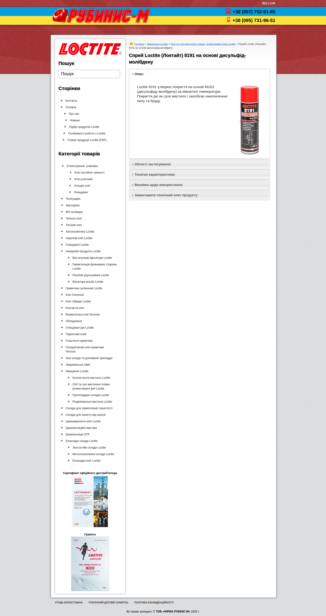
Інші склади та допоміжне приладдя (89, 358)
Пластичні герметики (79, 340)
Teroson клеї (73, 218)
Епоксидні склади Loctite (81, 441)
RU (264, 3)
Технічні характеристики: (155, 174)
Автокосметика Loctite (80, 231)
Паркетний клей (76, 334)
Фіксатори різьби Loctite (87, 281)
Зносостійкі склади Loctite (89, 447)
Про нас (75, 113)
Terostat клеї (73, 225)
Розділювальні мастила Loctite (92, 401)
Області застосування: (153, 164)
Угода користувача (69, 602)
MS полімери (74, 212)
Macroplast (72, 205)
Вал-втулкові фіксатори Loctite (92, 258)
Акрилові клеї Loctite (79, 238)
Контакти (71, 100)
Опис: (139, 74)
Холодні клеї (81, 185)
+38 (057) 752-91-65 (254, 11)
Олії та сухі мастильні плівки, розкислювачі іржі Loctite (203, 43)
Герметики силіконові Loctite (84, 288)
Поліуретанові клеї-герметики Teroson (85, 349)
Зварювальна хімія (78, 364)
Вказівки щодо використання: (159, 185)
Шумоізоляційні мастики (81, 428)
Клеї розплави (82, 179)
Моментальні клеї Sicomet (82, 314)
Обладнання (74, 321)
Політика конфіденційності (154, 602)
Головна (139, 43)
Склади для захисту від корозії (86, 414)
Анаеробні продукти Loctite (83, 251)
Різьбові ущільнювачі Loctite (90, 275)
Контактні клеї (75, 308)
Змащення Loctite (157, 43)
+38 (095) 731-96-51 (254, 20)
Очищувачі (79, 192)
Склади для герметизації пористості (89, 408)
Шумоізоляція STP (77, 434)
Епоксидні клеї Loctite (86, 460)
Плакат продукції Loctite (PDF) (85, 140)
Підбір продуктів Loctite (82, 127)
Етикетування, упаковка (81, 166)
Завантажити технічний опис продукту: (166, 195)
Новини (73, 120)
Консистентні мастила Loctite (91, 377)
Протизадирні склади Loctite (90, 395)
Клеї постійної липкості (88, 172)
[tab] (199, 74)
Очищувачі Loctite (77, 244)
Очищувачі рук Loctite (80, 327)
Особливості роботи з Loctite (85, 133)
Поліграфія (73, 198)
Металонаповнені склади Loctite (93, 454)
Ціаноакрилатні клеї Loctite (83, 421)
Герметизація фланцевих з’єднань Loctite (94, 266)
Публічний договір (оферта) (108, 602)
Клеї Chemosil (75, 295)
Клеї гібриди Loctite (78, 301)
